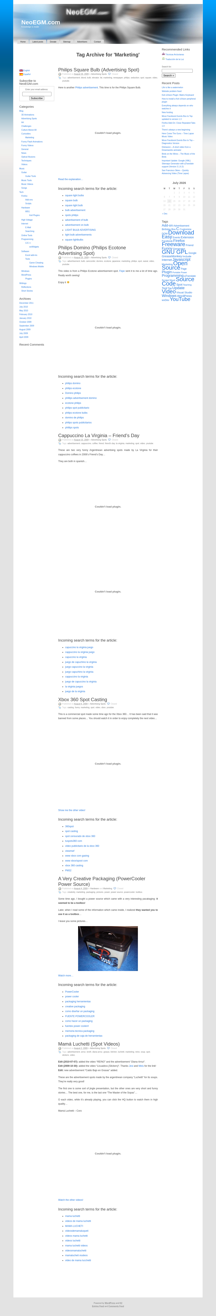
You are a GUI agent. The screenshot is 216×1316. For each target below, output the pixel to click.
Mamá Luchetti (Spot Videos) (89, 1044)
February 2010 (25, 314)
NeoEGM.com (40, 22)
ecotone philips (73, 403)
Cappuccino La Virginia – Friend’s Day (98, 435)
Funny (77, 707)
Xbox (103, 707)
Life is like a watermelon (172, 87)
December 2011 (26, 303)
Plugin (167, 272)
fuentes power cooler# (77, 1026)
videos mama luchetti (76, 1235)
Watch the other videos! (70, 1200)
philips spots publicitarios (78, 422)
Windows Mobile (36, 266)
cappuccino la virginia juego (79, 652)
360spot (69, 826)
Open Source (175, 265)
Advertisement (74, 78)
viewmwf (69, 851)
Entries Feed (98, 1306)
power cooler (72, 996)
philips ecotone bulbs (76, 412)
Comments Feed (116, 1306)
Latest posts (37, 42)
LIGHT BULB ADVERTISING (80, 230)
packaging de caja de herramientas (83, 1035)
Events (176, 237)
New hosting (167, 112)
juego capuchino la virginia (79, 671)
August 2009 (24, 329)
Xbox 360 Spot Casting (82, 699)
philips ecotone (73, 388)
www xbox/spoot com (76, 860)
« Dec (164, 214)
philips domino (73, 383)
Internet (24, 224)
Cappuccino (86, 443)
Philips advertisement (86, 87)
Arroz (83, 1052)
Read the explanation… (70, 179)
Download (181, 232)
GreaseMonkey (172, 256)
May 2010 (23, 311)
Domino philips (73, 393)
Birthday (166, 229)
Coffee (95, 443)
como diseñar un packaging (79, 1011)
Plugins (28, 279)
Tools (27, 259)
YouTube (65, 81)
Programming (27, 239)
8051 (27, 211)
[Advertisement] (108, 63)
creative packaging (75, 1006)
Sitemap (67, 42)
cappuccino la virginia (76, 676)
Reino (137, 1052)
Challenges (26, 126)
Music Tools (26, 180)
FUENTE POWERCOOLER (79, 1016)
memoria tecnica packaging (79, 1031)
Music (22, 169)
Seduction (135, 78)
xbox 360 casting (74, 865)
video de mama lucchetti (78, 1260)
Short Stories (27, 291)
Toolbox (139, 892)
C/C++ (28, 243)
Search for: (167, 67)
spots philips (71, 215)
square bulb (71, 200)
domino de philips (74, 417)
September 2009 (26, 326)
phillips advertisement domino (81, 398)
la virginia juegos (74, 686)
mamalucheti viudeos (76, 1255)
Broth (89, 1052)
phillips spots (72, 427)
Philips (127, 78)
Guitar (24, 172)
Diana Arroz (97, 1052)
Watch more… (65, 975)
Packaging (90, 892)
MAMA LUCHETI (74, 1226)
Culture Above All (28, 130)
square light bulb (74, 205)
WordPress (26, 275)
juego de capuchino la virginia (81, 662)
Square (148, 78)
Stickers (65, 1055)
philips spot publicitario (77, 407)
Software (25, 251)
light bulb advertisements (78, 234)
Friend (101, 443)
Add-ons (29, 200)
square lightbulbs (74, 239)
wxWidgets (34, 247)
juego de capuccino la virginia (80, 681)
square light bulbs (74, 195)
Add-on (167, 225)
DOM (165, 233)
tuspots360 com (73, 841)
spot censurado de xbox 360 (80, 836)
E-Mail (28, 227)
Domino (99, 261)
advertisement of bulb (76, 220)
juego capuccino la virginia (79, 666)
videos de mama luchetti (78, 1221)
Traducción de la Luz (173, 59)
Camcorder (90, 261)
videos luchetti (72, 1240)
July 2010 (23, 307)
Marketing (107, 78)
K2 (121, 1303)
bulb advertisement (75, 210)
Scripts (28, 203)
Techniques (26, 161)
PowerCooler (129, 892)
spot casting (71, 831)
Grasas (106, 1052)
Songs (24, 188)
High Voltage (27, 220)
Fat (101, 78)
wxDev (165, 300)
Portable (176, 272)
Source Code (178, 281)
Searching (29, 231)
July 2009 (23, 333)
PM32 (68, 870)
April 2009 (23, 337)
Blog (21, 111)
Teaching (187, 285)
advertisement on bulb (77, 225)
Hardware (94, 888)
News (23, 153)
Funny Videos (27, 145)
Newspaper (118, 78)
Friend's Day (110, 443)
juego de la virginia (75, 691)
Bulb (89, 78)
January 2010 (25, 318)
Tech (21, 192)
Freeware (173, 244)
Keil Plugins (34, 215)
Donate (53, 42)
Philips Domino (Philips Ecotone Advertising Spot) (92, 250)
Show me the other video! (71, 810)
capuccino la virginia (76, 657)
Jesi (131, 1066)
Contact (97, 42)
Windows (25, 271)
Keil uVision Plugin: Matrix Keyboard (178, 95)
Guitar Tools (30, 176)
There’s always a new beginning (176, 130)
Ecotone (107, 261)
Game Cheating (36, 263)
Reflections (26, 287)
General (24, 149)
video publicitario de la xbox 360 (82, 846)
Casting (71, 707)
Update (178, 288)
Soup (143, 1052)
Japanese (116, 261)
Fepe (122, 271)
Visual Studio (184, 292)
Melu (141, 1066)
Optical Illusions (28, 157)
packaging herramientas (78, 1001)
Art (22, 122)
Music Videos (27, 184)
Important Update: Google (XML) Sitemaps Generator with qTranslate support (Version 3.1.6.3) (178, 164)
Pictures (99, 892)
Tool (164, 288)
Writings (23, 283)
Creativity (71, 892)
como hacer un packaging (78, 1021)
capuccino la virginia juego (79, 647)
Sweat (145, 261)
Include (187, 256)
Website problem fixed (172, 91)
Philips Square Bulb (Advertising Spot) (98, 69)
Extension (187, 237)
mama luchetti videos (76, 1245)
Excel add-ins (31, 255)
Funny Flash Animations (32, 142)
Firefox (24, 196)
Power (107, 892)
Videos (24, 164)
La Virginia (120, 443)
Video (154, 78)
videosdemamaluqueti (76, 1230)
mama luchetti (72, 1216)
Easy (167, 236)
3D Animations (27, 115)
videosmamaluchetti (75, 1250)
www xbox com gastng (77, 855)
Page (184, 268)
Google (192, 253)
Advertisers (82, 42)
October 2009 (25, 322)
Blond (83, 78)
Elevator (95, 78)
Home (23, 42)
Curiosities (26, 134)
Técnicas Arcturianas (173, 54)
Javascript (181, 259)
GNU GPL (175, 252)
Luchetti (121, 1052)
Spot (142, 78)
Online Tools (26, 235)
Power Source (117, 892)
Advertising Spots (99, 74)
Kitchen (114, 1052)
